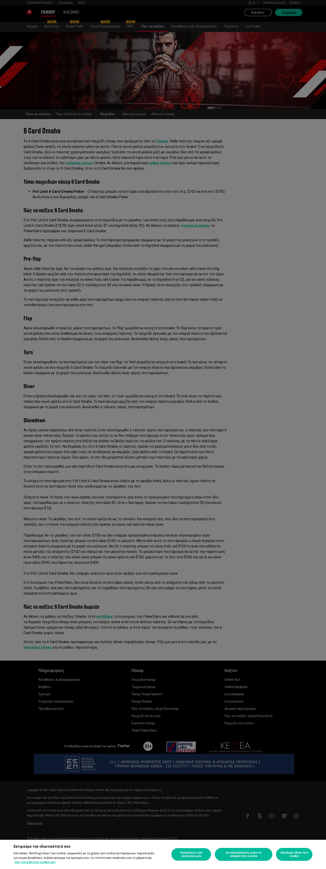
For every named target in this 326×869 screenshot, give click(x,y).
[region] (163, 854)
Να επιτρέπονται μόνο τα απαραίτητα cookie (243, 854)
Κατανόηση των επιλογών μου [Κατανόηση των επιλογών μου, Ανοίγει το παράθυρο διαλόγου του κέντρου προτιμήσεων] (191, 854)
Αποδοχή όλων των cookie (294, 854)
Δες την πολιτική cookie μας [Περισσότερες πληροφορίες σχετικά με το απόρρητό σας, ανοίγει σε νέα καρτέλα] (35, 862)
